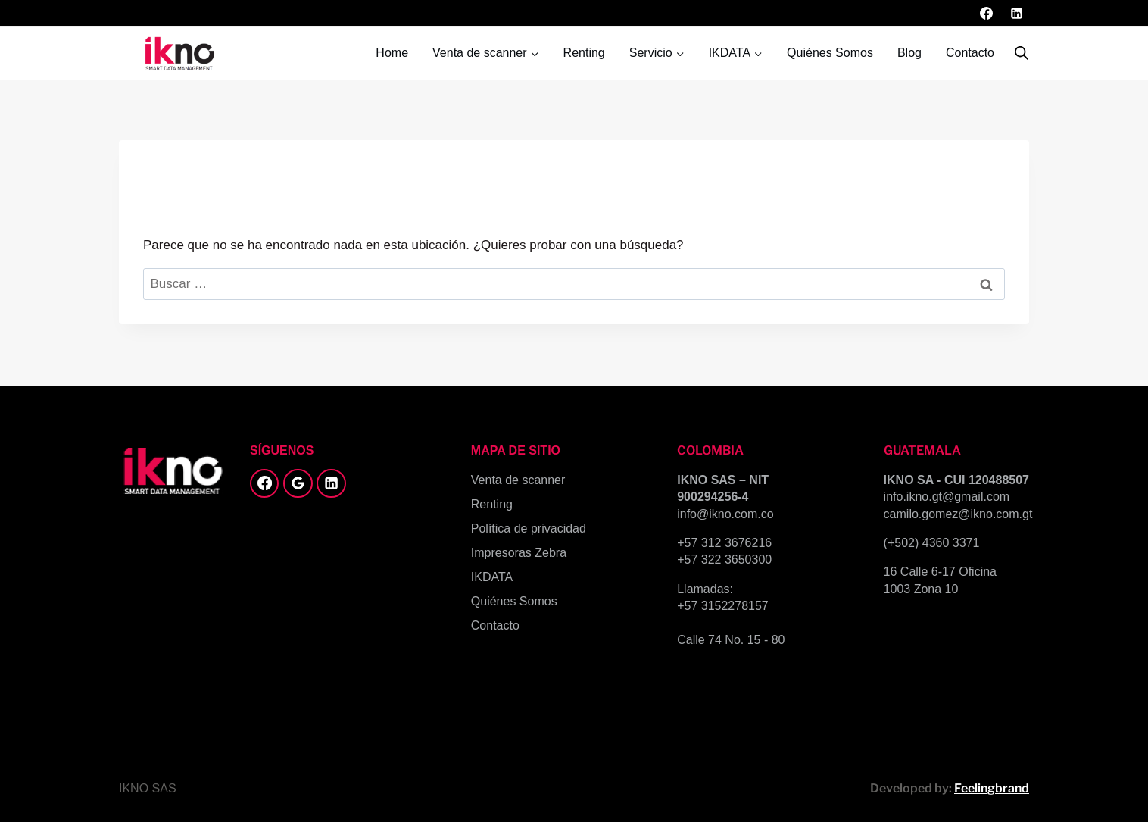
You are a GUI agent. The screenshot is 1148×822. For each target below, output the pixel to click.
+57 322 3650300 (724, 559)
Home (392, 52)
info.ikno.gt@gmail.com (947, 496)
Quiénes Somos (830, 52)
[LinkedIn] (1016, 13)
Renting (584, 52)
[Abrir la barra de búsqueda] (1021, 53)
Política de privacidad (528, 528)
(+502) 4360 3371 (932, 542)
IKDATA (492, 576)
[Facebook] (987, 13)
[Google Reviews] (297, 483)
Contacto (970, 52)
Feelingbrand (991, 788)
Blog (909, 52)
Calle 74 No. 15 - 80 (731, 639)
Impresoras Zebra (518, 552)
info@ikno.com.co (725, 514)
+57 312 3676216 (724, 542)
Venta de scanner (518, 480)
